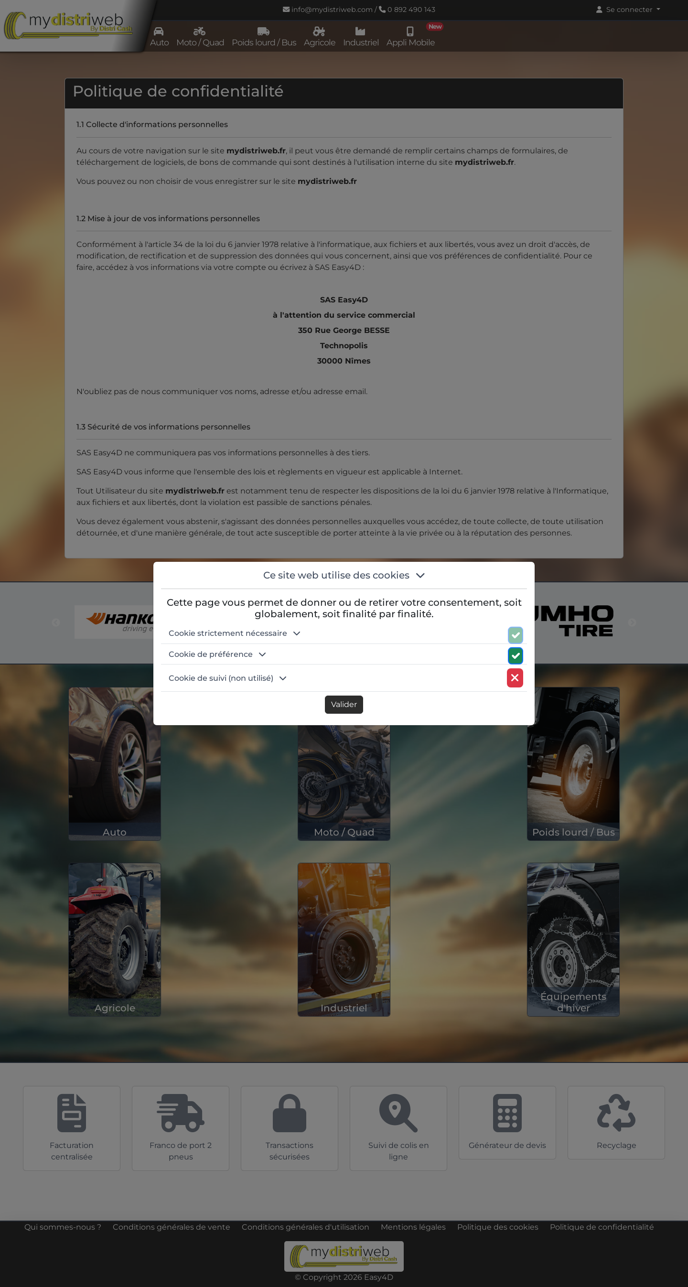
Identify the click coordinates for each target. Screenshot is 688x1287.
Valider (344, 704)
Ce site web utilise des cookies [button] (344, 575)
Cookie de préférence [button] (217, 654)
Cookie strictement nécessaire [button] (235, 633)
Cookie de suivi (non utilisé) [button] (228, 678)
